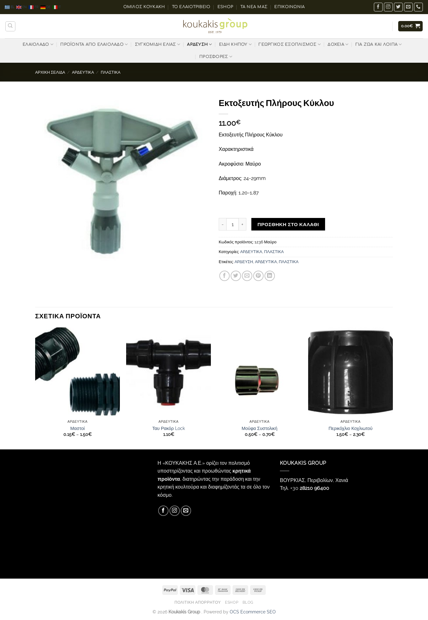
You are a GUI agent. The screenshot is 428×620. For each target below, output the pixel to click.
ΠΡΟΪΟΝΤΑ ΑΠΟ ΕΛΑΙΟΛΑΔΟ (94, 44)
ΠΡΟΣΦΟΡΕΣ (215, 57)
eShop (225, 7)
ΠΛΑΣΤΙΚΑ (110, 72)
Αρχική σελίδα (50, 72)
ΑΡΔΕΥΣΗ (199, 44)
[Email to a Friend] (247, 276)
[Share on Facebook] (224, 276)
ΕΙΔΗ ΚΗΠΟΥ (235, 44)
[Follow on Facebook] (378, 7)
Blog (248, 602)
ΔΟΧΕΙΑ (338, 44)
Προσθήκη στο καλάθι (288, 224)
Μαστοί (77, 428)
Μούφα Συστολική (259, 428)
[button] (410, 26)
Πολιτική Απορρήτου (197, 602)
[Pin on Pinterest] (258, 276)
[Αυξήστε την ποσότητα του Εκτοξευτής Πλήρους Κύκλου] (242, 224)
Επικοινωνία (289, 7)
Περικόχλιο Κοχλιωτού (350, 428)
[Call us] (418, 7)
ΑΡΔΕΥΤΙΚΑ (83, 72)
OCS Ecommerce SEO (253, 611)
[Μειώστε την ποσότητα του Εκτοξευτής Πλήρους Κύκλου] (222, 224)
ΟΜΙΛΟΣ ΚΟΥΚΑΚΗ (144, 7)
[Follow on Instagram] (388, 7)
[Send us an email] (408, 7)
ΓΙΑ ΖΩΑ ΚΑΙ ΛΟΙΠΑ (379, 44)
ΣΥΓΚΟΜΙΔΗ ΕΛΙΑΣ (157, 44)
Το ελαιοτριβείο (191, 7)
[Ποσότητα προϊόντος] (232, 224)
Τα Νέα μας (254, 7)
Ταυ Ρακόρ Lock (168, 428)
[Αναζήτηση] (10, 26)
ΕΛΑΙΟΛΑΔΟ (38, 44)
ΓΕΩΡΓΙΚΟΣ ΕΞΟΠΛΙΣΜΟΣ (290, 44)
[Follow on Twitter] (398, 7)
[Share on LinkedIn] (270, 276)
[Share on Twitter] (236, 276)
